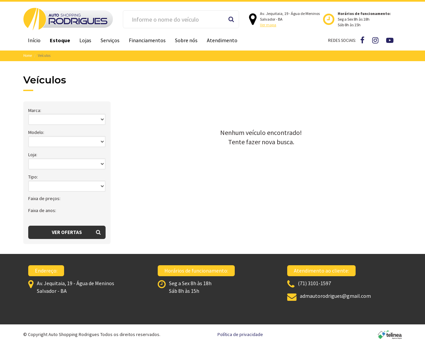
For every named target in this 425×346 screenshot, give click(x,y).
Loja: (32, 155)
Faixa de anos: (42, 210)
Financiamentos (147, 40)
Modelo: (36, 132)
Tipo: (33, 177)
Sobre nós (186, 40)
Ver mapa (268, 24)
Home (27, 55)
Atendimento (222, 40)
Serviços (110, 40)
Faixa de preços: (44, 198)
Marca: (34, 110)
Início (34, 40)
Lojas (85, 40)
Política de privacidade (240, 334)
